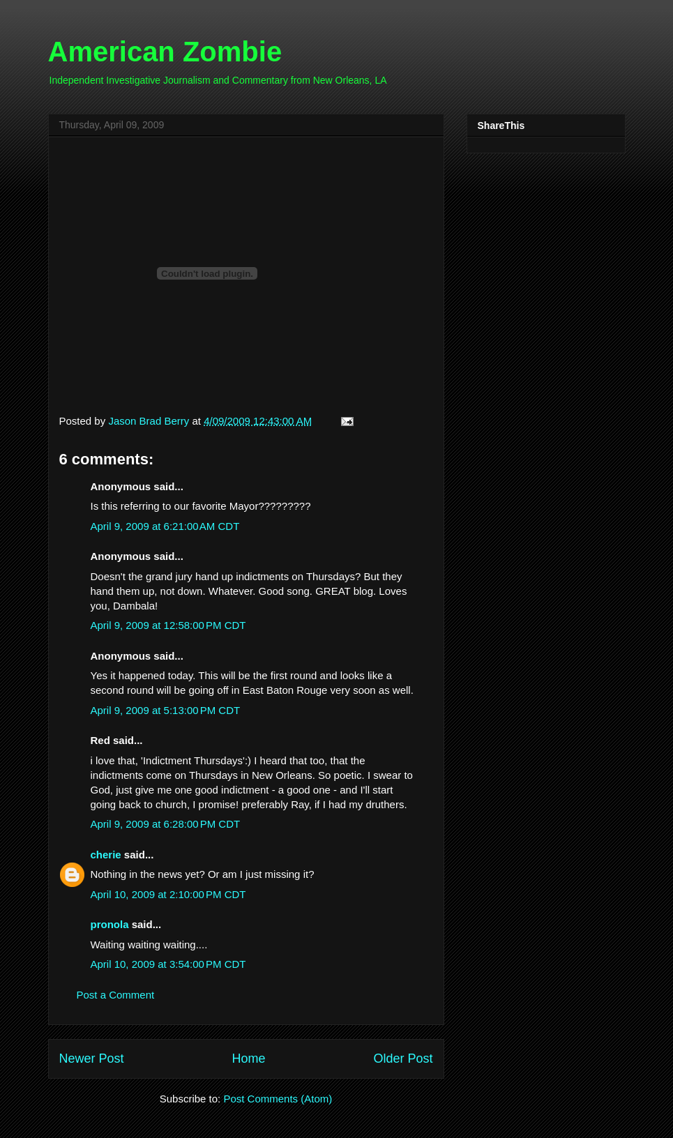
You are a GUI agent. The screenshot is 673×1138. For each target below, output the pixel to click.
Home (248, 1058)
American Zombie (165, 51)
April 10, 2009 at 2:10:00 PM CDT (168, 894)
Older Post (402, 1058)
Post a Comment (116, 995)
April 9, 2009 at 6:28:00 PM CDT (166, 824)
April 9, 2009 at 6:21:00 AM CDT (165, 526)
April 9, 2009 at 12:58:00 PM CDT (168, 625)
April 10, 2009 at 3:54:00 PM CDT (168, 964)
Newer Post (91, 1058)
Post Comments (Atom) (277, 1099)
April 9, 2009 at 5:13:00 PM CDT (166, 710)
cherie (106, 854)
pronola (110, 924)
